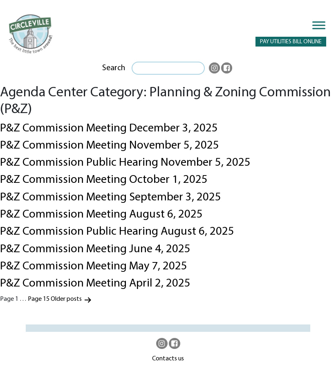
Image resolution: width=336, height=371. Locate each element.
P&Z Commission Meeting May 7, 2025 (93, 266)
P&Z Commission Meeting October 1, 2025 (104, 180)
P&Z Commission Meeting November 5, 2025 (109, 145)
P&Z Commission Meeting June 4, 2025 (95, 249)
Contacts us (168, 358)
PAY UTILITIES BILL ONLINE (291, 42)
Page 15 (38, 299)
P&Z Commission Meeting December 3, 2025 (109, 128)
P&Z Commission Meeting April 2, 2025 (95, 283)
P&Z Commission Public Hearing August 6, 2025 (117, 232)
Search (113, 68)
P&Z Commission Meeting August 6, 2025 (101, 214)
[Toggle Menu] (318, 25)
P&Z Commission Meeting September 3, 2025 (110, 197)
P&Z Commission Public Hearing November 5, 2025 (125, 163)
